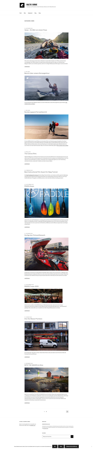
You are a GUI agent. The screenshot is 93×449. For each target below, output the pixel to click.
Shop (40, 13)
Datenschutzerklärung (71, 446)
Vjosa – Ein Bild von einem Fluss (35, 30)
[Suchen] (72, 436)
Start (21, 13)
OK (55, 446)
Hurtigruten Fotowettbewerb (34, 235)
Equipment (30, 13)
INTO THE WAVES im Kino (33, 365)
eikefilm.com (32, 425)
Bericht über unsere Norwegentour (37, 73)
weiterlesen (27, 66)
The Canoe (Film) (30, 154)
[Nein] (91, 446)
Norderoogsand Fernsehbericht (35, 112)
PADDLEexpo (29, 186)
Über (25, 13)
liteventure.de (45, 428)
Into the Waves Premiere (33, 319)
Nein (61, 446)
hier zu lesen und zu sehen (62, 145)
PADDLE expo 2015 (31, 286)
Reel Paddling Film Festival (32, 175)
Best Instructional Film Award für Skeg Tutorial (41, 172)
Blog (35, 13)
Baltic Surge (32, 4)
